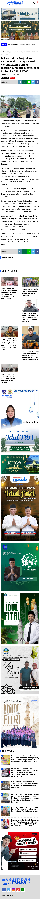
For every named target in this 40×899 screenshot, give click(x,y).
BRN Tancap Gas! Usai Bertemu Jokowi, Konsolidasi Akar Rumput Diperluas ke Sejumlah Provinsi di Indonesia (25, 784)
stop (12, 78)
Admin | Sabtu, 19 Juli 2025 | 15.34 (10, 74)
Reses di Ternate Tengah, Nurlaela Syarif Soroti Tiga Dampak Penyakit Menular (8, 378)
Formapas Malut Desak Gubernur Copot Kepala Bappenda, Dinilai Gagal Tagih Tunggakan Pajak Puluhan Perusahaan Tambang (25, 823)
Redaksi (5, 895)
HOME (2, 51)
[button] (38, 1)
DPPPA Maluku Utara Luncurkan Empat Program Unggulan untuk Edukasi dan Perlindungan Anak (24, 809)
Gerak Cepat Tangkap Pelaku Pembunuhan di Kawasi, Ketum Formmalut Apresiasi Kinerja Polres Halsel (30, 355)
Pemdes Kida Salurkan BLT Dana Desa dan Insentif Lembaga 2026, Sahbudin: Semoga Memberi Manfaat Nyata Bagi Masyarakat (25, 759)
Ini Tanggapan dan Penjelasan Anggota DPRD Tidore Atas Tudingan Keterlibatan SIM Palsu (30, 318)
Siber (12, 895)
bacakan (5, 78)
